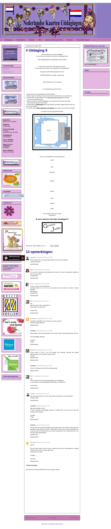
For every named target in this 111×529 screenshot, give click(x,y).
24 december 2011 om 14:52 (44, 318)
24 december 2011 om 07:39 (44, 257)
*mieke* (32, 393)
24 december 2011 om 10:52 (42, 283)
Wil (31, 301)
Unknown (33, 318)
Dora (31, 283)
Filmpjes (31, 40)
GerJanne (33, 442)
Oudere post (74, 518)
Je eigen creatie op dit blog (53, 40)
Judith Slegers (6, 68)
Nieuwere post (30, 518)
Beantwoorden (34, 264)
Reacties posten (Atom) (56, 524)
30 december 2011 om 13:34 (44, 365)
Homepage (52, 518)
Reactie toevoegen (31, 465)
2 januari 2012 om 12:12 (43, 406)
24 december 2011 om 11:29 (40, 301)
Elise (31, 269)
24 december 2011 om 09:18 (42, 269)
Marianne (33, 257)
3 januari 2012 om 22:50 (43, 442)
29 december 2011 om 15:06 (44, 350)
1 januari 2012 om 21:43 (42, 393)
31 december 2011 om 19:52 (40, 376)
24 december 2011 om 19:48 (44, 330)
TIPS (39, 40)
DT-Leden (70, 40)
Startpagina (8, 40)
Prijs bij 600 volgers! (83, 40)
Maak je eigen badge (8, 71)
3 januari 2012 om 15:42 (43, 425)
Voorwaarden (20, 40)
